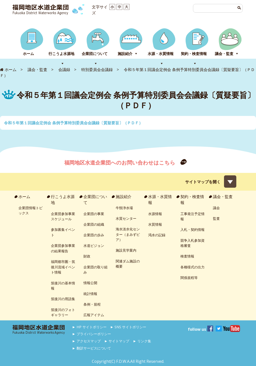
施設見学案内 (126, 250)
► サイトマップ (116, 341)
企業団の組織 (93, 224)
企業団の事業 (93, 213)
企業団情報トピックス (30, 210)
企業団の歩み (93, 235)
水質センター (126, 218)
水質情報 (155, 224)
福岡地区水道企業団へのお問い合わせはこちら (120, 162)
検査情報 (187, 256)
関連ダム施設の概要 (128, 264)
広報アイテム (93, 314)
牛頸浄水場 (124, 207)
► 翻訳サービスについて (91, 348)
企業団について (95, 53)
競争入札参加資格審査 (192, 243)
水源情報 (155, 213)
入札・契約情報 (192, 229)
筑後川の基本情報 (63, 286)
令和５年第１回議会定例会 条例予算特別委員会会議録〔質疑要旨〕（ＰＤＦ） (73, 123)
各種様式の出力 (192, 267)
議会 (216, 207)
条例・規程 (92, 304)
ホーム (28, 53)
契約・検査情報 (194, 53)
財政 (86, 256)
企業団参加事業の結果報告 (63, 248)
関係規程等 (189, 277)
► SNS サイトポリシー (128, 327)
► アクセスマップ (86, 341)
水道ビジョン (93, 245)
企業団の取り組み (95, 270)
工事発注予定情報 (192, 216)
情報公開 (90, 282)
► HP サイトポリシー (89, 327)
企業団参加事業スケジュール (63, 216)
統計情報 (90, 293)
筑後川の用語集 (63, 298)
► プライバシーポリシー (91, 333)
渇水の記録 (156, 235)
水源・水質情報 (161, 53)
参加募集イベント (63, 232)
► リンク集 (142, 341)
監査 (216, 218)
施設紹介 (125, 53)
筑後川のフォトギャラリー (63, 312)
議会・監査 (224, 53)
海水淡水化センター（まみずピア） (128, 234)
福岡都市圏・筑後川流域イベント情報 (63, 266)
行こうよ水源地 (61, 53)
